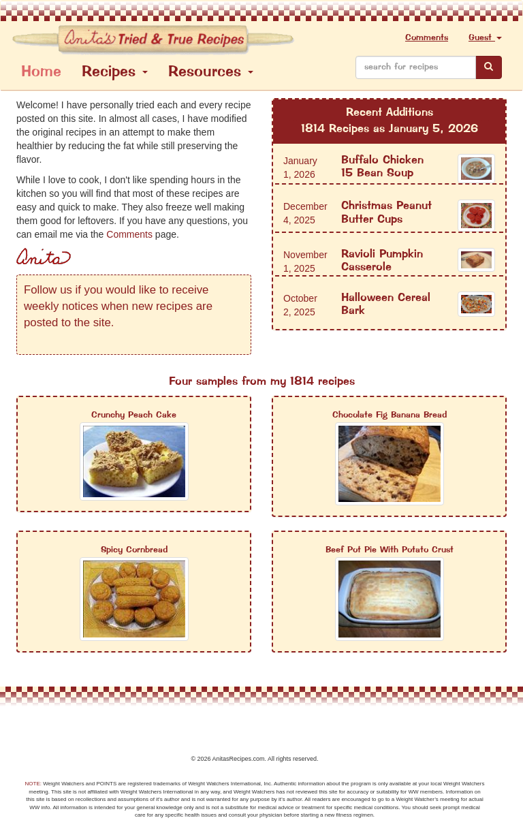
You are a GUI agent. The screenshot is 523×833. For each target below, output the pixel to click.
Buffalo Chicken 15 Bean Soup (382, 167)
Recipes (115, 72)
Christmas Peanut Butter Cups (386, 213)
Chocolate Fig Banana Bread (389, 415)
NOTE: (33, 784)
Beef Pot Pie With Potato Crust (390, 550)
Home (41, 72)
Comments (426, 38)
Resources (210, 72)
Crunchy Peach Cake (133, 415)
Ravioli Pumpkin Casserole (382, 261)
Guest (485, 38)
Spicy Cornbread (134, 550)
